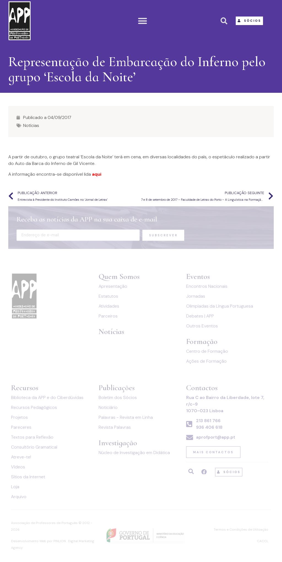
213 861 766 (208, 420)
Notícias (31, 125)
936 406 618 (209, 427)
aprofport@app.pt (215, 437)
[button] (142, 20)
